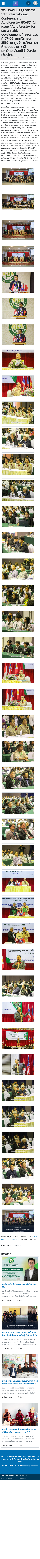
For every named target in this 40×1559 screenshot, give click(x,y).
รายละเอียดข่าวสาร (24, 58)
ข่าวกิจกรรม (16, 1246)
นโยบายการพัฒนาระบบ (8, 1478)
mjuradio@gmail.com (30, 1465)
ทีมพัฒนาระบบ (23, 1478)
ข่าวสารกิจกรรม (12, 58)
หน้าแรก (4, 58)
